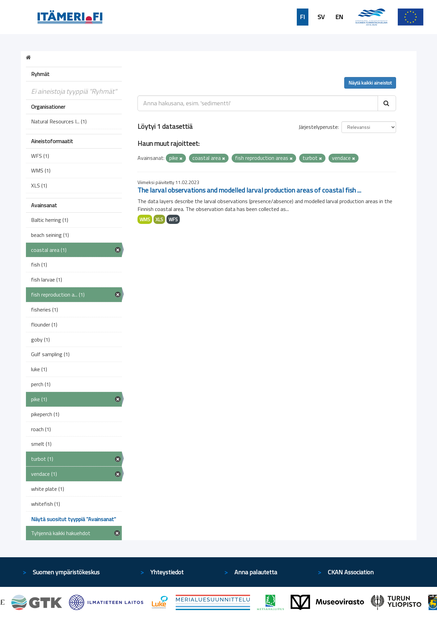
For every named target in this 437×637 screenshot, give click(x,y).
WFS (173, 219)
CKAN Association (351, 572)
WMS (145, 219)
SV (321, 17)
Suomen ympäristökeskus (66, 572)
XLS (159, 219)
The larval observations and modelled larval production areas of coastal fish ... (249, 190)
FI (302, 17)
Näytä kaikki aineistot (370, 82)
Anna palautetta (255, 572)
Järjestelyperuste (318, 127)
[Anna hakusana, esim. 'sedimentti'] (257, 103)
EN (339, 17)
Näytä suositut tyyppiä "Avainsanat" (73, 519)
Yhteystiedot (167, 572)
